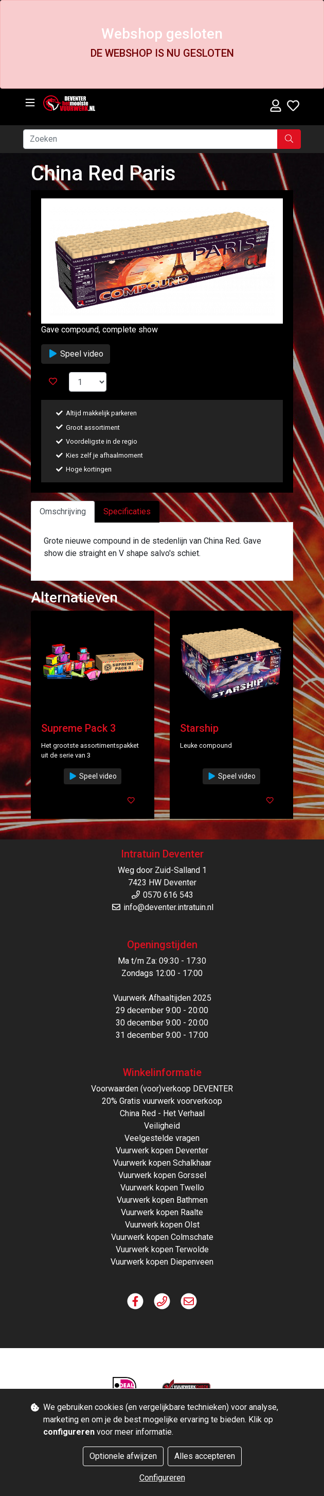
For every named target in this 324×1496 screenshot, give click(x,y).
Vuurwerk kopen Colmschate (162, 1237)
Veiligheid (162, 1126)
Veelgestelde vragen (162, 1138)
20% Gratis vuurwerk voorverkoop (162, 1101)
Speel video (75, 354)
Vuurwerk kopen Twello (162, 1187)
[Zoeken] (150, 139)
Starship (199, 728)
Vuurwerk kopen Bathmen (162, 1200)
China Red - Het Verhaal (162, 1113)
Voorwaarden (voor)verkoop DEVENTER (162, 1089)
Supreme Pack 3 (78, 728)
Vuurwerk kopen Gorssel (162, 1175)
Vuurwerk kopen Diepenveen (162, 1262)
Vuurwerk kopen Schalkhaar (162, 1163)
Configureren (162, 1478)
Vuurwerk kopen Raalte (162, 1212)
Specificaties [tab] (127, 511)
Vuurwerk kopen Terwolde (162, 1249)
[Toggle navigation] (30, 103)
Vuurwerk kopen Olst (162, 1225)
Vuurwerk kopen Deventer (162, 1150)
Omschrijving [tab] (63, 511)
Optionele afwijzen (123, 1456)
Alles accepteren (204, 1456)
